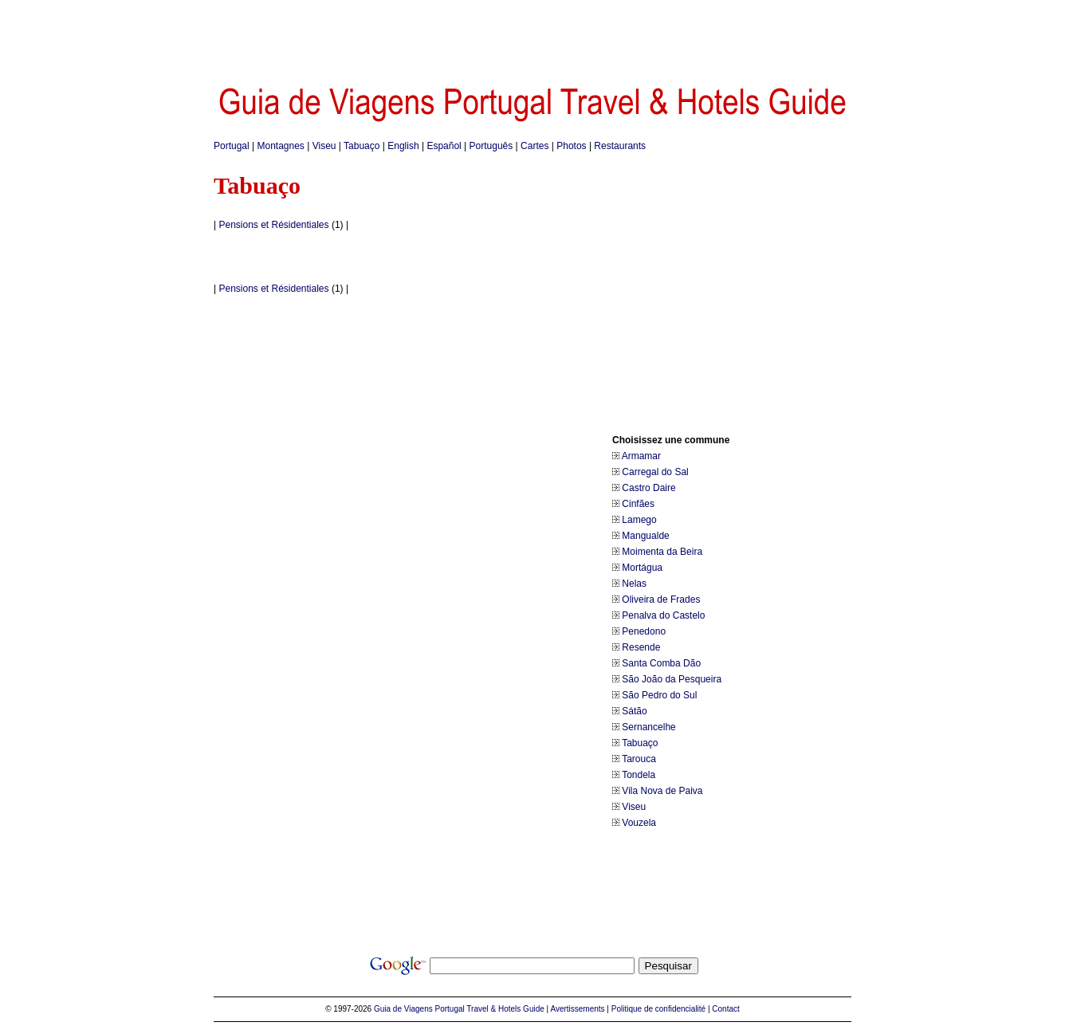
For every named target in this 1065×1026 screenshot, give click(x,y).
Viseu (324, 145)
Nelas (634, 583)
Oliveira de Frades (661, 599)
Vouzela (639, 822)
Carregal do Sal (655, 472)
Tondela (638, 774)
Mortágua (642, 567)
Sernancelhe (648, 727)
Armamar (641, 456)
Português (491, 145)
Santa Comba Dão (661, 663)
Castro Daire (648, 487)
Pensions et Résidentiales (273, 224)
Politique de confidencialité (658, 1008)
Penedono (644, 631)
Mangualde (645, 535)
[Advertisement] (532, 36)
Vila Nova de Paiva (662, 790)
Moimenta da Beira (662, 551)
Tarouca (639, 759)
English (403, 145)
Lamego (639, 519)
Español (443, 145)
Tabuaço (361, 145)
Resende (641, 647)
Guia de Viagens (403, 1008)
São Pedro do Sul (659, 695)
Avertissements (577, 1008)
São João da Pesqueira (671, 679)
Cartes (534, 145)
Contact (725, 1008)
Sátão (634, 711)
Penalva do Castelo (663, 615)
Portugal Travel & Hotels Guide (489, 1008)
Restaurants (620, 145)
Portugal (232, 145)
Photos (571, 145)
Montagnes (281, 145)
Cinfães (638, 503)
